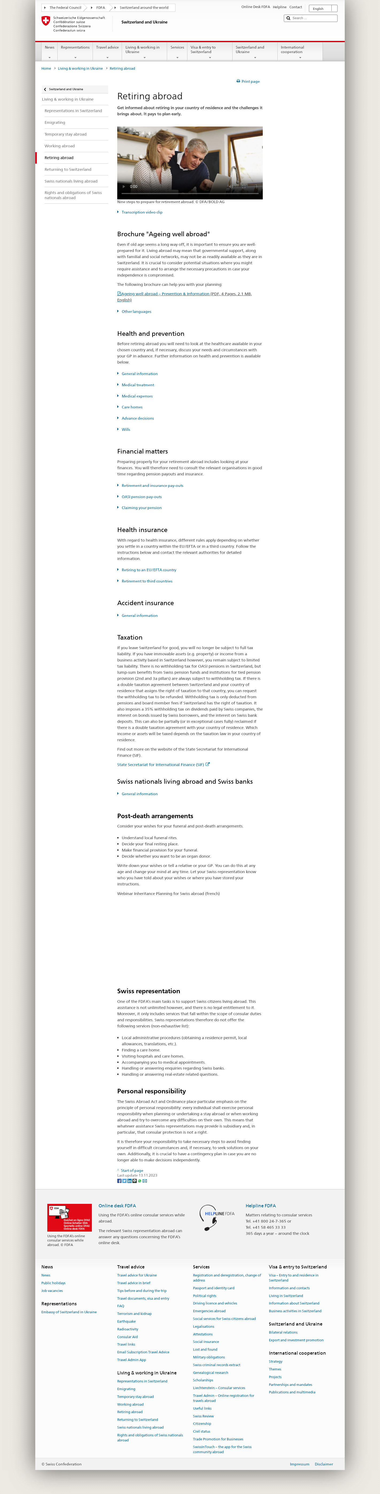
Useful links (202, 1408)
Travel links (126, 1345)
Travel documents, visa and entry (143, 1298)
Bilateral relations (283, 1332)
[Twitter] (124, 1180)
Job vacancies (52, 1291)
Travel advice (107, 52)
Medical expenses (137, 396)
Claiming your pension (141, 508)
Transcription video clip (142, 212)
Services (177, 52)
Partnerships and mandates (290, 1385)
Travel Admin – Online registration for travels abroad (223, 1398)
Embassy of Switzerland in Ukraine (69, 1312)
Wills (125, 429)
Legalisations (203, 1327)
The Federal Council (65, 8)
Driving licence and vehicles (215, 1304)
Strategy (275, 1361)
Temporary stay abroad (135, 1397)
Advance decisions (137, 418)
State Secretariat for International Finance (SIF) (163, 764)
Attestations (203, 1334)
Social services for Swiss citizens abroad (224, 1319)
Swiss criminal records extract (216, 1365)
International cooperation (300, 52)
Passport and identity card (213, 1288)
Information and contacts (289, 1288)
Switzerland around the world (144, 8)
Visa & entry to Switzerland (210, 52)
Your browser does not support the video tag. (190, 163)
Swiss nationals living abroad (140, 1427)
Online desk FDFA (117, 1205)
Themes (275, 1369)
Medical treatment (137, 385)
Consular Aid (127, 1337)
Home (46, 68)
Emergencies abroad (209, 1311)
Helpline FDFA (261, 1205)
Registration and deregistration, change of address (227, 1277)
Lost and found (205, 1349)
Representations (75, 52)
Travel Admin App (131, 1360)
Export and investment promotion (296, 1340)
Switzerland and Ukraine (255, 52)
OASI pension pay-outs (141, 497)
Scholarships (203, 1380)
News (49, 52)
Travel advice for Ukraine (137, 1275)
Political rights (204, 1296)
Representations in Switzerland (142, 1381)
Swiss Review (203, 1416)
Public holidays (53, 1283)
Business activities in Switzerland (295, 1311)
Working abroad (130, 1404)
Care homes (132, 407)
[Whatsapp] (140, 1180)
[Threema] (135, 1180)
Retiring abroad (130, 1412)
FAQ (120, 1306)
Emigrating (126, 1389)
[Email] (145, 1180)
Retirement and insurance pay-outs (152, 485)
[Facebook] (119, 1180)
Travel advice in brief (133, 1283)
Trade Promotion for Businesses (218, 1439)
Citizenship (202, 1424)
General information (139, 374)
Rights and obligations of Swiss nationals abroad (150, 1437)
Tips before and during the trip (142, 1291)
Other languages (136, 311)
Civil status (201, 1431)
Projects (275, 1377)
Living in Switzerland (286, 1296)
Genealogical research (210, 1373)
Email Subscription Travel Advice (143, 1352)
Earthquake (126, 1321)
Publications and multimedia (292, 1392)
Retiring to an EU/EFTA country (148, 570)
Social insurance (206, 1342)
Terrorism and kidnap (134, 1314)
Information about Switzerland (294, 1304)
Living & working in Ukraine (144, 52)
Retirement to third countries (147, 581)
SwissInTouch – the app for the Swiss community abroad (222, 1449)
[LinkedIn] (129, 1180)
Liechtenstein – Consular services (219, 1388)
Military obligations (209, 1357)
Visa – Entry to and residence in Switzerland (294, 1277)
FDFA (100, 8)
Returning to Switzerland (137, 1420)
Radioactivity (127, 1329)
